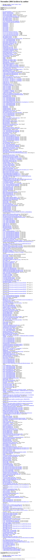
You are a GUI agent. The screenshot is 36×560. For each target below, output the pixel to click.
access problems (6, 423)
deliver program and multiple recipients (10, 120)
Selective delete (6, 201)
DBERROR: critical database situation (10, 488)
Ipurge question (6, 45)
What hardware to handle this (8, 43)
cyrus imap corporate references (9, 115)
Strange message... (6, 61)
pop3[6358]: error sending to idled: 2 (10, 59)
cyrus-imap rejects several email (9, 167)
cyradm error (5, 436)
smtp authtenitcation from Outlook (9, 539)
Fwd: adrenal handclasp (7, 11)
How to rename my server (8, 55)
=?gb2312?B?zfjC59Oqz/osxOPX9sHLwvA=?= (12, 173)
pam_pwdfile (5, 260)
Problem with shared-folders (8, 168)
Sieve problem (5, 476)
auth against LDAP (6, 494)
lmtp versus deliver (6, 119)
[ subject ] (16, 4)
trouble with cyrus (6, 81)
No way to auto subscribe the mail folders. (11, 32)
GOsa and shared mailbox (8, 14)
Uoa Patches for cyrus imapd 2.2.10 (9, 54)
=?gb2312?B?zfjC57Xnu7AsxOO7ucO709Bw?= (12, 549)
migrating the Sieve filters (8, 51)
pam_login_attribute (7, 143)
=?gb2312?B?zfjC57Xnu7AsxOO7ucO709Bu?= (12, 550)
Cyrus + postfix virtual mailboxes (9, 144)
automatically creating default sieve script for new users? (13, 67)
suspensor (5, 196)
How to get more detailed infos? (9, 170)
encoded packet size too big (8, 46)
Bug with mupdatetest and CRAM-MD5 (10, 205)
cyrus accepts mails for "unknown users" (10, 442)
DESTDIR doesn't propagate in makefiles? (11, 156)
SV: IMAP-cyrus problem (8, 274)
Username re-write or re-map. (8, 383)
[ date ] (20, 4)
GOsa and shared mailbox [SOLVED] (10, 15)
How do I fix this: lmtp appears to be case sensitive (12, 157)
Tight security (5, 298)
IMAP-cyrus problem (7, 247)
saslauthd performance (7, 108)
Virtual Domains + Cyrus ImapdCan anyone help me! (13, 507)
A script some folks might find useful (10, 478)
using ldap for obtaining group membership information (13, 94)
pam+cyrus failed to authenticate (9, 261)
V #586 (4, 498)
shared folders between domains (9, 62)
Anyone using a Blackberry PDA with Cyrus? (11, 76)
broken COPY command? (8, 334)
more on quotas (6, 27)
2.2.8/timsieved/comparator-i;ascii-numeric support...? (13, 69)
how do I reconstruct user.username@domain (11, 22)
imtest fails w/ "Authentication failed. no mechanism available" (15, 389)
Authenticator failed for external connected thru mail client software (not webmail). (18, 537)
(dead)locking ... (6, 23)
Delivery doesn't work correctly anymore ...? (11, 171)
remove (4, 229)
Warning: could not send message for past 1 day (12, 474)
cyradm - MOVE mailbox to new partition (11, 64)
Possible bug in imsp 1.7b (8, 83)
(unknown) (5, 512)
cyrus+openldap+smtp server (8, 142)
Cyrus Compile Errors (7, 68)
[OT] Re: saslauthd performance (9, 230)
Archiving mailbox (6, 56)
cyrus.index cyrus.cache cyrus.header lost (10, 456)
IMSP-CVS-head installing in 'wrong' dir (10, 410)
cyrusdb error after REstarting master (10, 267)
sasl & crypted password (7, 111)
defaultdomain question (7, 96)
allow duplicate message (7, 17)
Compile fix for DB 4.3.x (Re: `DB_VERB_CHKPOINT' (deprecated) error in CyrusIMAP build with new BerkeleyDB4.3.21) (17, 180)
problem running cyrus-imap (8, 422)
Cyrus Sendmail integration (8, 182)
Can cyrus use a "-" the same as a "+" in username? (12, 78)
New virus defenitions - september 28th (10, 483)
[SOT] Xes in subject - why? (8, 186)
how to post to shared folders (8, 204)
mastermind (5, 382)
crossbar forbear (6, 509)
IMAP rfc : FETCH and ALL (8, 12)
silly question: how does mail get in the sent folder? (12, 112)
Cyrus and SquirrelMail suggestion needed (11, 377)
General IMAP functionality (8, 187)
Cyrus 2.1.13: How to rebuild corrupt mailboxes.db (12, 72)
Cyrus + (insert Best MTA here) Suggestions (11, 16)
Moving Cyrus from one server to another (11, 148)
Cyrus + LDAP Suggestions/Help (9, 39)
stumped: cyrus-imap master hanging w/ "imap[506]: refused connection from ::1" (18, 241)
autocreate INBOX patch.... (8, 53)
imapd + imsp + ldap (7, 166)
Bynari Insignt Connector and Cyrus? (10, 41)
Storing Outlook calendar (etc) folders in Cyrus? (12, 259)
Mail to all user (6, 495)
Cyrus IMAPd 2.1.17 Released (8, 91)
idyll (4, 320)
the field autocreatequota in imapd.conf (10, 31)
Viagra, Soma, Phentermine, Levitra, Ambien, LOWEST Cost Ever (15, 510)
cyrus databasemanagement (8, 532)
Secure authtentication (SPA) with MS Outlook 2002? (13, 433)
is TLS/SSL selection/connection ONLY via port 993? (13, 245)
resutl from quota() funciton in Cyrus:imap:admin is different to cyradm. (16, 541)
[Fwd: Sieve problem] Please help (9, 306)
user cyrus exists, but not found (9, 134)
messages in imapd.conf (7, 331)
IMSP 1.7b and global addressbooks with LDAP (12, 479)
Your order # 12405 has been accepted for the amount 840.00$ (14, 282)
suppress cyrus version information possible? (11, 435)
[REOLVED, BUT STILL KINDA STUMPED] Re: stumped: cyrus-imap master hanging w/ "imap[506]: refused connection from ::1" (18, 404)
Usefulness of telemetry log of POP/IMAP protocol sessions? (14, 217)
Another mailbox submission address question (11, 198)
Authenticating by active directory (9, 110)
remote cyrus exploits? (7, 86)
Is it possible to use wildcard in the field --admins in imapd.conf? (15, 419)
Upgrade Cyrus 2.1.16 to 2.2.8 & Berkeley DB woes (12, 505)
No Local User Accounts (7, 328)
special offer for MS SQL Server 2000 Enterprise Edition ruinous (15, 152)
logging (4, 57)
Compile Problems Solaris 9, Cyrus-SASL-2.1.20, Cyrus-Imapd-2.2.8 (16, 101)
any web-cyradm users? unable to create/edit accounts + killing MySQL (16, 399)
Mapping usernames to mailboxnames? (10, 472)
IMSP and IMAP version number (9, 71)
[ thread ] (12, 4)
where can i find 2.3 (6, 491)
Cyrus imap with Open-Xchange (9, 154)
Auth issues (5, 190)
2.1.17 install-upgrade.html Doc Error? (10, 446)
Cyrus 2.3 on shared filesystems (9, 113)
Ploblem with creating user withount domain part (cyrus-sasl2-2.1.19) (16, 169)
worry (4, 414)
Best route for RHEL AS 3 (8, 44)
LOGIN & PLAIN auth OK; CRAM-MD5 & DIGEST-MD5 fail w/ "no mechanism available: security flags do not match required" (18, 395)
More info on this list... (7, 5)
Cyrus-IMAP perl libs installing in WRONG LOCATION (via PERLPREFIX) (17, 211)
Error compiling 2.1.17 (7, 444)
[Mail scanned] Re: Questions (8, 127)
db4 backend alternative (7, 203)
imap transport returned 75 (8, 70)
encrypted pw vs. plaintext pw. (8, 262)
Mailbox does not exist (7, 225)
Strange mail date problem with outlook (10, 513)
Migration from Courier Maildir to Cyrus (10, 124)
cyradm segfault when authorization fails (10, 35)
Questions (5, 126)
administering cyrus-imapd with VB (9, 135)
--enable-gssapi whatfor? (7, 92)
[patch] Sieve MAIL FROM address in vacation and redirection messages (16, 363)
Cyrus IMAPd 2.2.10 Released (8, 90)
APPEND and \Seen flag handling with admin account (13, 270)
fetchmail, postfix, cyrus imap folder (10, 307)
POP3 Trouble (5, 322)
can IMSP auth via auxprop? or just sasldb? (11, 411)
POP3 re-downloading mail (8, 77)
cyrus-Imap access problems (8, 125)
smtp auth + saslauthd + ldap (8, 163)
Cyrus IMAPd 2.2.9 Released (8, 50)
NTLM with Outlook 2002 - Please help (10, 536)
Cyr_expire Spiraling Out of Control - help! (11, 280)
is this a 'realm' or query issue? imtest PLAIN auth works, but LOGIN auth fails (18, 396)
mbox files (5, 141)
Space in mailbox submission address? (10, 197)
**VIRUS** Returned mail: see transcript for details (13, 38)
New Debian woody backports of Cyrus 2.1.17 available (13, 252)
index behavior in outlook (8, 515)
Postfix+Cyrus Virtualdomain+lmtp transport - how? (13, 93)
